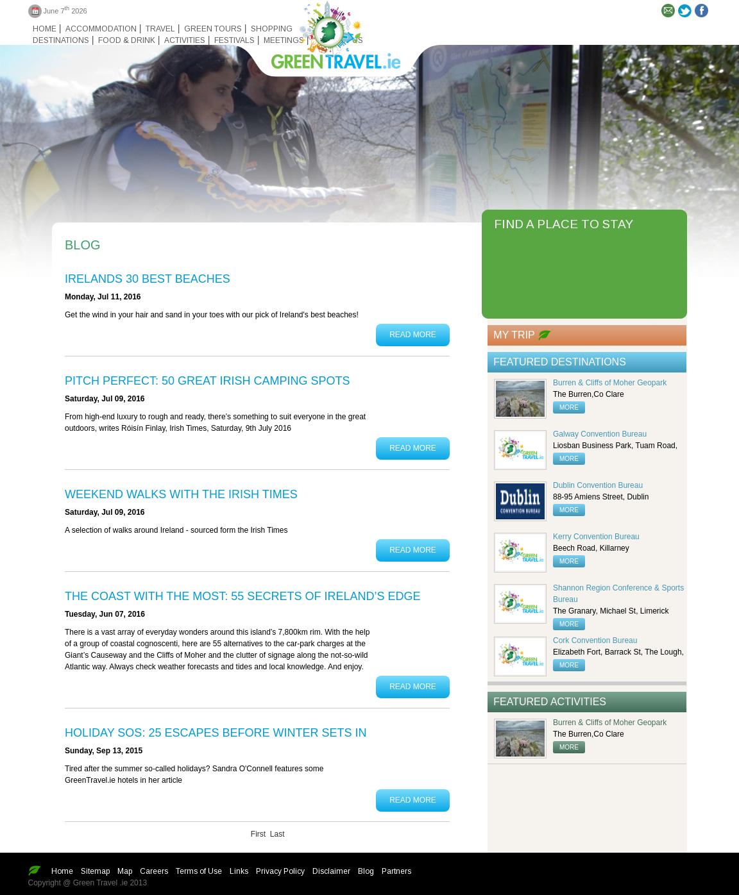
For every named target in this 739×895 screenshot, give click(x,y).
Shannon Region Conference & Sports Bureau (618, 593)
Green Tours (213, 28)
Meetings (284, 40)
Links (239, 871)
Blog (366, 871)
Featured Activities (549, 701)
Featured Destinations (559, 361)
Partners (396, 871)
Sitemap (95, 871)
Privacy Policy (280, 871)
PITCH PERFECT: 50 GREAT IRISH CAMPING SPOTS (207, 380)
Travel (160, 28)
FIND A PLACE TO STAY (563, 224)
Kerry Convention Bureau (596, 536)
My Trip (513, 335)
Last (277, 834)
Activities (184, 40)
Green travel (328, 32)
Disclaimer (331, 871)
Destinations (61, 40)
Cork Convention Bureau (595, 640)
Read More (412, 334)
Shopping (272, 28)
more (569, 407)
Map (124, 871)
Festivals (234, 40)
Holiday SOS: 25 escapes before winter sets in (215, 732)
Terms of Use (199, 871)
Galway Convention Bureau (600, 434)
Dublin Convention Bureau (598, 485)
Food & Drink (126, 40)
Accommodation (101, 28)
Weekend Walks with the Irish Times (181, 494)
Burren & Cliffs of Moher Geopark (610, 382)
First (258, 834)
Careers (154, 871)
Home (44, 28)
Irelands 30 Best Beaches (147, 278)
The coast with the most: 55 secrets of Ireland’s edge (242, 596)
